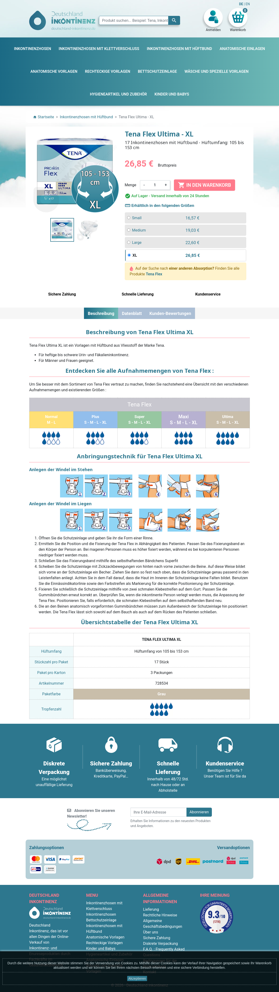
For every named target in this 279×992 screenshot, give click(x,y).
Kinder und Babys (101, 948)
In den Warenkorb (204, 185)
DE (241, 4)
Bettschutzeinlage (101, 920)
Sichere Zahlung (156, 938)
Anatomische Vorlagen (105, 937)
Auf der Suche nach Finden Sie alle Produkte (185, 271)
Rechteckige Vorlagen (104, 943)
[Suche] (139, 20)
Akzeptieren (137, 978)
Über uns (150, 932)
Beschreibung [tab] (101, 313)
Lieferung (151, 909)
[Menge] (155, 185)
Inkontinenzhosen (101, 914)
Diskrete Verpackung (160, 943)
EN (248, 4)
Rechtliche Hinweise (160, 915)
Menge (130, 185)
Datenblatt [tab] (132, 313)
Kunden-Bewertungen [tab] (170, 313)
